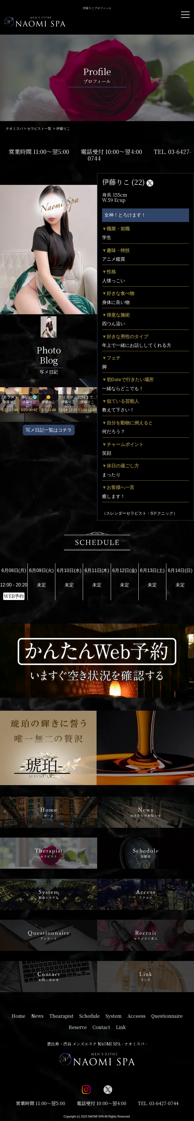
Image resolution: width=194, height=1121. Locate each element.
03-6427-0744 (163, 1103)
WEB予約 (14, 596)
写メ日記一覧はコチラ (49, 430)
